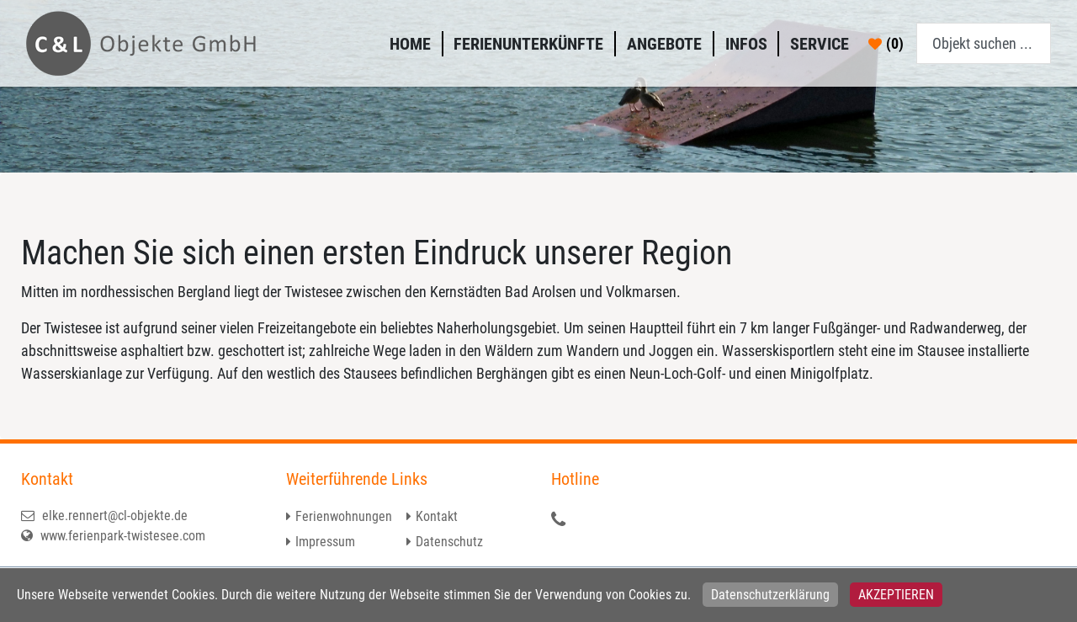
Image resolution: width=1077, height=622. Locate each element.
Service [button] (819, 44)
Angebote (664, 44)
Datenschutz (449, 542)
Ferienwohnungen (343, 516)
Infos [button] (746, 44)
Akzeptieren (896, 595)
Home (410, 44)
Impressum (325, 542)
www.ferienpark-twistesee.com (113, 536)
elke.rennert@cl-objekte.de (104, 516)
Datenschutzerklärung (770, 595)
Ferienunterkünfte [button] (528, 44)
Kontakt (437, 516)
